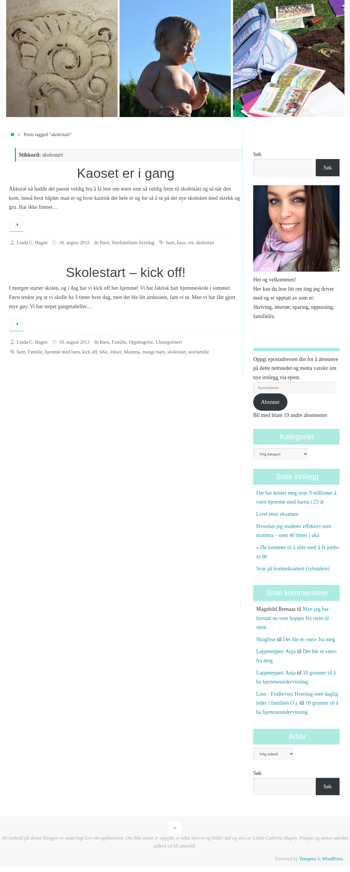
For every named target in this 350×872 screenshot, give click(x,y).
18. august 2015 (74, 242)
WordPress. (333, 859)
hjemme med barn (62, 352)
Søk (257, 154)
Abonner (270, 402)
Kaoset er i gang (126, 173)
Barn (104, 242)
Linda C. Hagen (32, 242)
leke (103, 352)
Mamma (132, 352)
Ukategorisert (168, 342)
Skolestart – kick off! (126, 272)
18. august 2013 (74, 342)
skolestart (205, 242)
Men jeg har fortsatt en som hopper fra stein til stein (292, 618)
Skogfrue (266, 639)
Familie (119, 342)
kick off (89, 352)
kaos (181, 242)
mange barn (153, 352)
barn (170, 242)
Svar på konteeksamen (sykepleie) (292, 569)
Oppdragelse (141, 342)
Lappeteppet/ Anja (275, 651)
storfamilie (198, 352)
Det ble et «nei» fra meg (309, 639)
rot (190, 242)
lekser (116, 352)
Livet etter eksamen (277, 514)
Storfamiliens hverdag (133, 242)
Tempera (307, 859)
